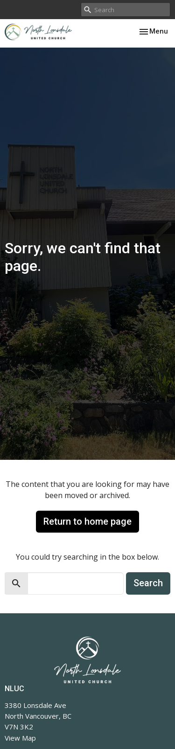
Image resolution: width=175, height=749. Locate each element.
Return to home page (87, 521)
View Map (20, 737)
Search (148, 583)
